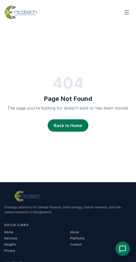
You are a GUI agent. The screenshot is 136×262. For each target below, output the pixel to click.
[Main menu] (127, 12)
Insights (10, 244)
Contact (76, 244)
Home (8, 232)
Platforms (77, 238)
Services (11, 238)
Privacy (9, 251)
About (74, 232)
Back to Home (68, 125)
